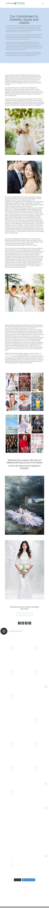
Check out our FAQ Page (24, 614)
